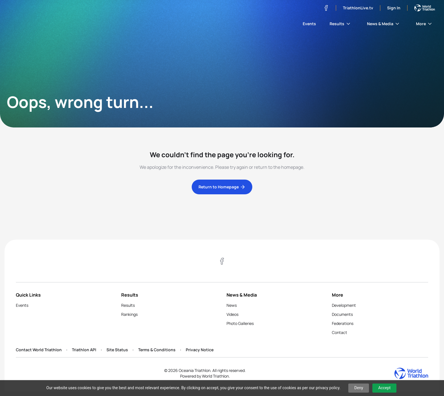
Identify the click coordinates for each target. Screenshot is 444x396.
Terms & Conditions (157, 349)
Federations (342, 323)
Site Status (117, 349)
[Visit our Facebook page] (326, 8)
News (232, 305)
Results (340, 24)
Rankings (129, 314)
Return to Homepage (222, 187)
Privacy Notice (200, 349)
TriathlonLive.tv (358, 7)
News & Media (383, 24)
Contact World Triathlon (39, 349)
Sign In (393, 7)
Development (344, 305)
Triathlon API (84, 349)
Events (309, 23)
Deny (358, 388)
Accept (384, 388)
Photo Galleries (240, 323)
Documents (342, 314)
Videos (232, 314)
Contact (339, 332)
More (424, 24)
